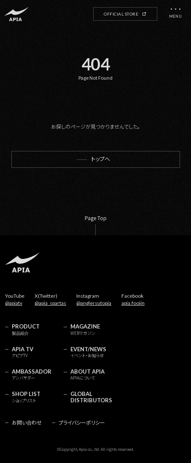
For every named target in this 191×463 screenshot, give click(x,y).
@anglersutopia (93, 303)
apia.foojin (133, 303)
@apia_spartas (50, 303)
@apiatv (13, 303)
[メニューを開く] (175, 14)
